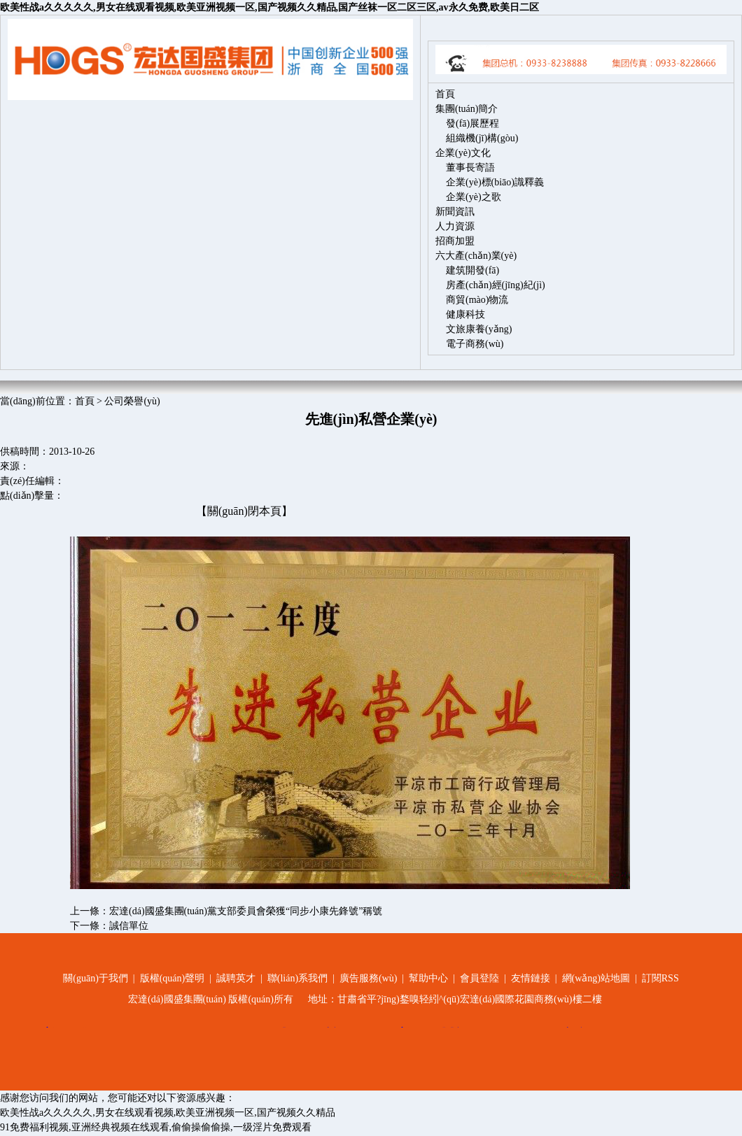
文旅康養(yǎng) (479, 329)
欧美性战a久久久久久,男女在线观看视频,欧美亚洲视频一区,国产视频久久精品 (167, 1112)
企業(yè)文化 (463, 153)
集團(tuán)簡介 (466, 109)
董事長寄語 (470, 167)
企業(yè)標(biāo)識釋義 (495, 182)
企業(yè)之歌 (473, 197)
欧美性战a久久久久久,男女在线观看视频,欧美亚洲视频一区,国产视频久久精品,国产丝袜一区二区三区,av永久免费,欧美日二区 (269, 7)
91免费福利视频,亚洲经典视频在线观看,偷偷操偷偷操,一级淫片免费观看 (156, 1127)
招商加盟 (455, 241)
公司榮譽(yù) (132, 401)
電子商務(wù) (474, 344)
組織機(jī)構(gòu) (482, 138)
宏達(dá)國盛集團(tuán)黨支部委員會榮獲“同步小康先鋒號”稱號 (245, 911)
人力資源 (455, 226)
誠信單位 (128, 926)
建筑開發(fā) (472, 270)
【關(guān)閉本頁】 (244, 511)
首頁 (445, 94)
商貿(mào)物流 (477, 299)
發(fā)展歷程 (472, 123)
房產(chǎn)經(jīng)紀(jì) (495, 285)
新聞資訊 (455, 211)
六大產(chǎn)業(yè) (476, 255)
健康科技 (465, 314)
